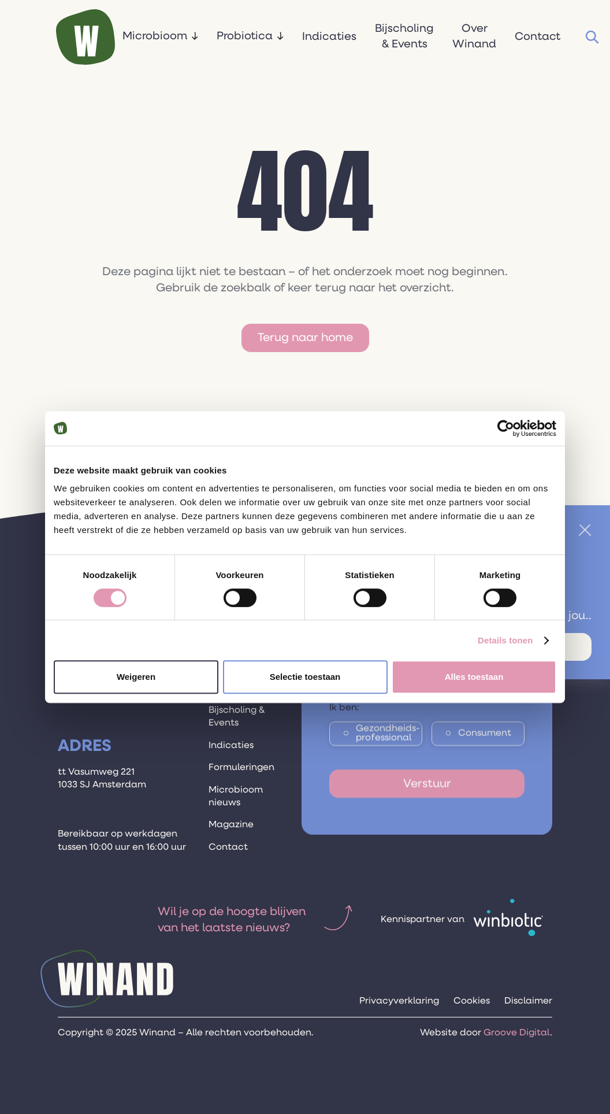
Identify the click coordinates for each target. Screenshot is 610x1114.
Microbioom (154, 36)
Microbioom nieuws (236, 797)
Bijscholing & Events (404, 36)
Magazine (231, 825)
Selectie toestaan (305, 677)
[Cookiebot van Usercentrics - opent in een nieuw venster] (505, 428)
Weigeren (136, 677)
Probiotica (245, 36)
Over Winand (474, 36)
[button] (160, 37)
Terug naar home (305, 337)
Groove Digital (516, 1033)
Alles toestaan (474, 677)
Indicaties (329, 36)
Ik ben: (344, 717)
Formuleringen (241, 767)
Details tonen (505, 640)
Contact (537, 36)
